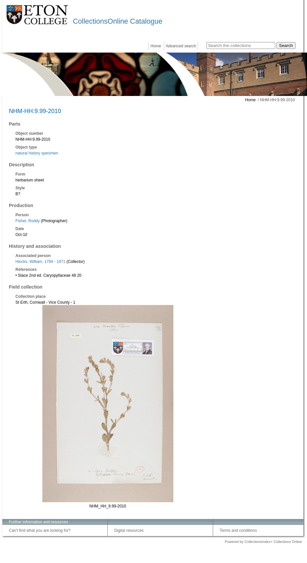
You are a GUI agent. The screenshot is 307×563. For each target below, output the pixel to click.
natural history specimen (36, 153)
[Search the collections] (241, 45)
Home (155, 46)
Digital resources (128, 530)
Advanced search (181, 46)
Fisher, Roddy (27, 221)
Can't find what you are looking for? (40, 530)
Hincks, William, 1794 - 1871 (40, 261)
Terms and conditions (238, 530)
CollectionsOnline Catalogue (117, 21)
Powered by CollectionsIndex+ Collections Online (263, 542)
